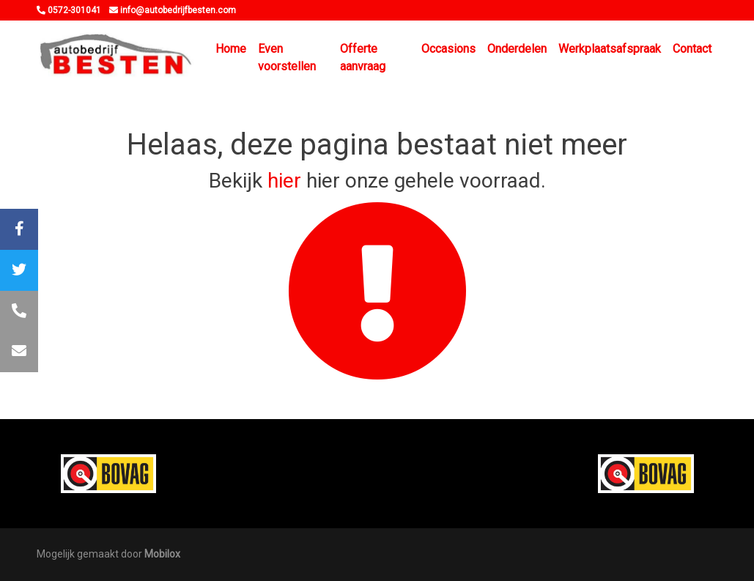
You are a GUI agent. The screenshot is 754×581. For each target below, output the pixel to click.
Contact (692, 49)
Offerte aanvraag (362, 57)
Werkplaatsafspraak (609, 49)
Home (230, 49)
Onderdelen (517, 49)
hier (284, 181)
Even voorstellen (287, 57)
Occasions (448, 49)
